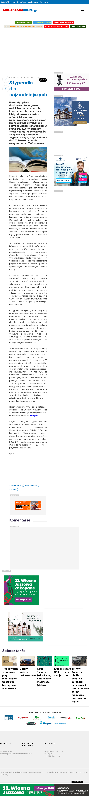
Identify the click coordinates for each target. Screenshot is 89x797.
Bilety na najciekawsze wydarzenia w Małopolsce (23, 26)
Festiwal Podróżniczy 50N (63, 22)
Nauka (13, 489)
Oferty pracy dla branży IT (78, 772)
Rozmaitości (16, 485)
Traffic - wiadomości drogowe (56, 26)
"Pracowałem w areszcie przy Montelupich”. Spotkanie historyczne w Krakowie (11, 678)
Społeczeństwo (31, 485)
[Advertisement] (44, 51)
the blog (4, 774)
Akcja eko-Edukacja (23, 22)
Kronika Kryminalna (78, 26)
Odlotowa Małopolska (42, 22)
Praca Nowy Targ (60, 772)
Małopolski (34, 415)
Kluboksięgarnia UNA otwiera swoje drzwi (63, 672)
